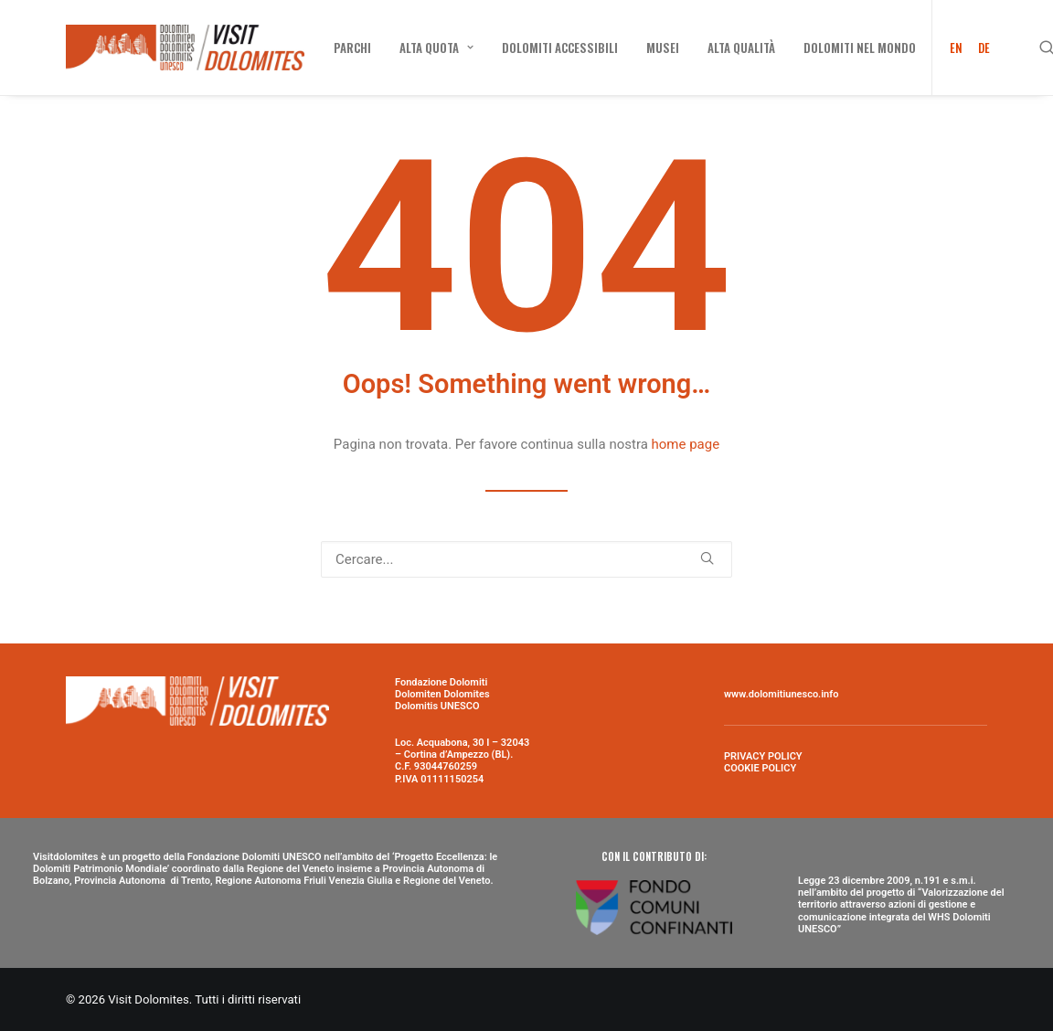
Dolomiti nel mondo (859, 47)
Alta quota (436, 47)
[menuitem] (352, 47)
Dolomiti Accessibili (560, 47)
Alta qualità (741, 47)
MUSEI (662, 47)
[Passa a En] (950, 47)
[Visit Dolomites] (185, 47)
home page (686, 444)
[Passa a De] (981, 47)
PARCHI (352, 47)
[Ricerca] (526, 559)
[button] (707, 558)
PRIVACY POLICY (763, 756)
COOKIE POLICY (760, 768)
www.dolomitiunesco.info (781, 694)
